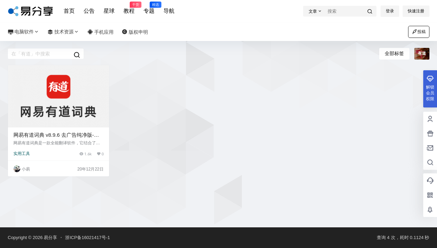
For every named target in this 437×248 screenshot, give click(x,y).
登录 (390, 11)
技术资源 (63, 31)
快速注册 (416, 11)
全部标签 (394, 53)
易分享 (50, 237)
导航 (168, 11)
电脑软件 (24, 31)
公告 (89, 11)
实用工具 (21, 153)
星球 (109, 11)
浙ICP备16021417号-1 (87, 237)
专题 (148, 8)
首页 (69, 11)
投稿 (419, 31)
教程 (129, 8)
